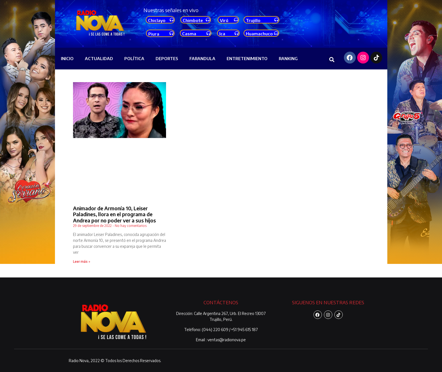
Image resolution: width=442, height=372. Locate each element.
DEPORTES (167, 58)
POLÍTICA (134, 58)
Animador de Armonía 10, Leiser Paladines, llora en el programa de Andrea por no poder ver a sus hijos (114, 214)
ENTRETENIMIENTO (247, 58)
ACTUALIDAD (99, 58)
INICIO (67, 58)
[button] (332, 59)
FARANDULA (202, 58)
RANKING (288, 58)
